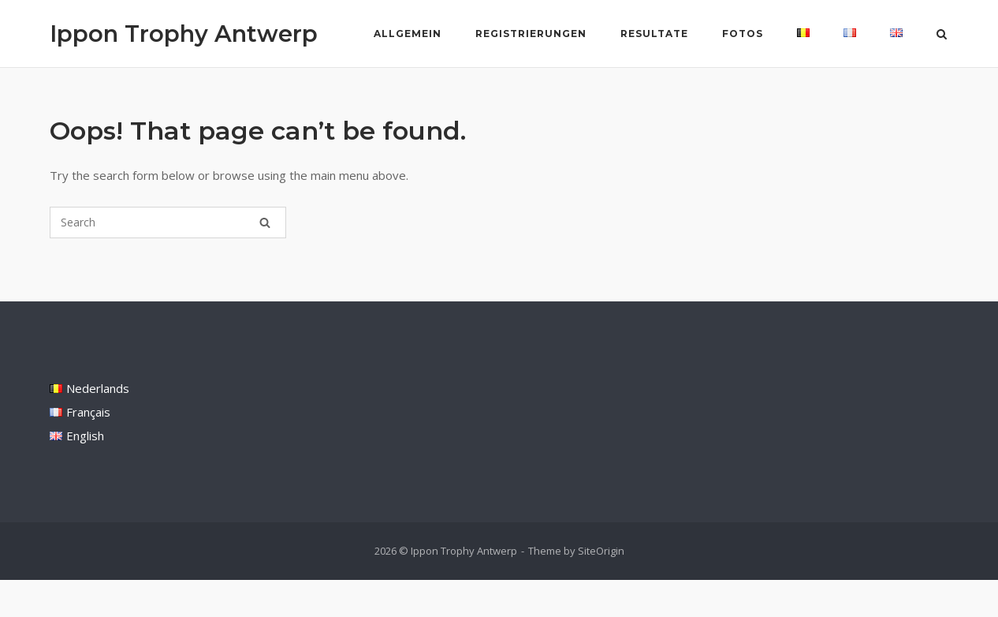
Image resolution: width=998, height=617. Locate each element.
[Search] (265, 222)
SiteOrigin (601, 551)
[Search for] (168, 222)
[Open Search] (941, 35)
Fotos (742, 33)
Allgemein (407, 33)
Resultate (654, 33)
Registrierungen (531, 33)
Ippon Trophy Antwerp (184, 33)
